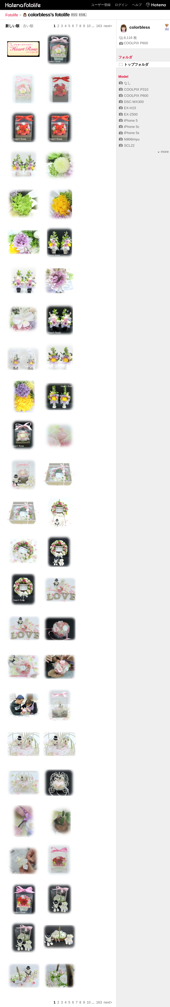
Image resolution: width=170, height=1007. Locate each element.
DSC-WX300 (131, 102)
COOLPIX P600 (133, 43)
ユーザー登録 (101, 5)
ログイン (121, 5)
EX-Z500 (128, 114)
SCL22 (126, 145)
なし (125, 83)
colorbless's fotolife (49, 14)
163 (99, 26)
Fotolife (11, 15)
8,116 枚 (128, 38)
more (163, 152)
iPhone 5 (128, 121)
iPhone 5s (129, 133)
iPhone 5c (129, 127)
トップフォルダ (133, 64)
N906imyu (129, 139)
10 (88, 26)
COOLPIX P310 (133, 89)
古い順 (28, 26)
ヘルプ (137, 5)
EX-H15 (127, 108)
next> (108, 26)
